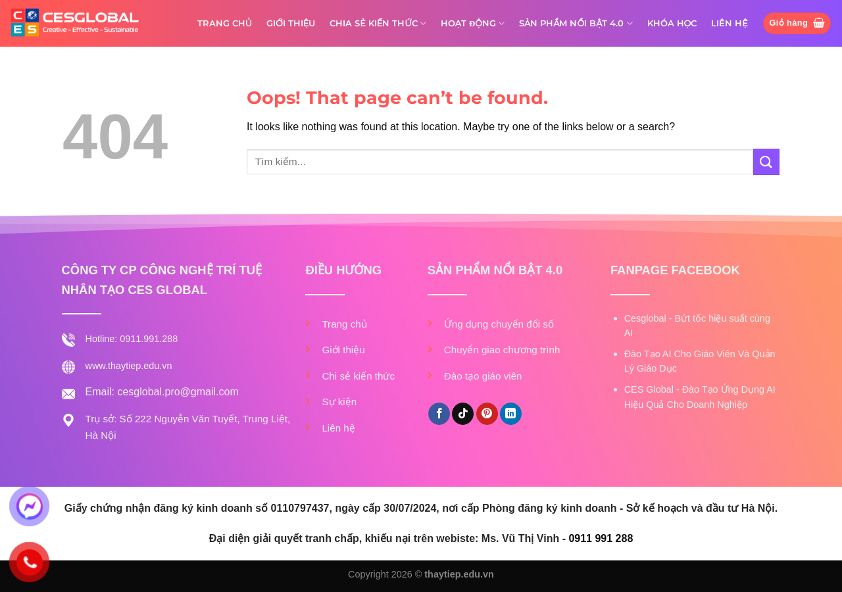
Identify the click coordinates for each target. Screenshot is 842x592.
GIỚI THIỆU (290, 23)
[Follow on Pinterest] (487, 414)
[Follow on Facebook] (439, 414)
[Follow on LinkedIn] (511, 414)
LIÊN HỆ (729, 23)
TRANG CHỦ (224, 23)
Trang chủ (344, 324)
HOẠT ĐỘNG (473, 23)
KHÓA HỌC (672, 23)
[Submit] (766, 161)
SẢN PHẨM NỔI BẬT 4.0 (575, 23)
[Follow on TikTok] (463, 414)
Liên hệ (338, 427)
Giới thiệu (343, 349)
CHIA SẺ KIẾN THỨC (378, 23)
